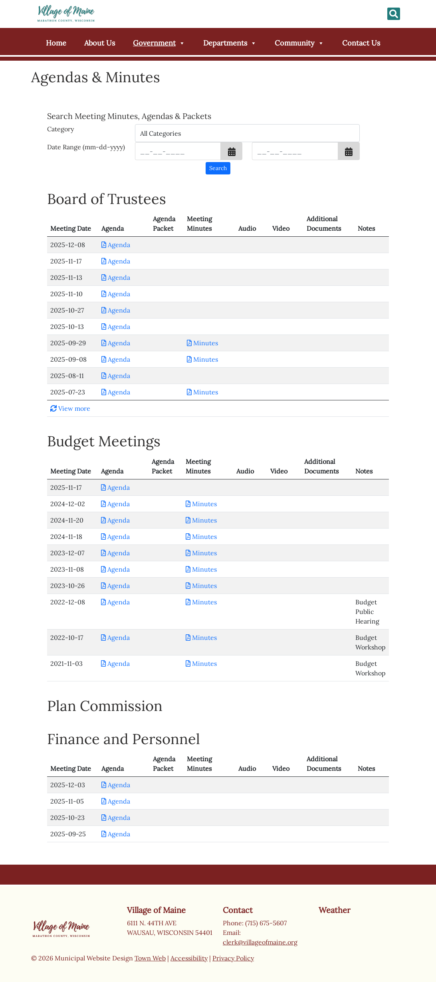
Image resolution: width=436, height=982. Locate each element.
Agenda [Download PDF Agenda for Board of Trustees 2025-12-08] (115, 245)
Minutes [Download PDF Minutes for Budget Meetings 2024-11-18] (201, 536)
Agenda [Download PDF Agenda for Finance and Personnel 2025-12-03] (115, 785)
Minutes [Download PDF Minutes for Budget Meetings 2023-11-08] (201, 569)
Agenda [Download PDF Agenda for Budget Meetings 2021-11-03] (115, 663)
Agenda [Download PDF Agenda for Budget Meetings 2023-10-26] (115, 586)
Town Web (150, 958)
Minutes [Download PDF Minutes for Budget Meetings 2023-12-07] (201, 553)
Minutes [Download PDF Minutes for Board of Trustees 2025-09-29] (202, 343)
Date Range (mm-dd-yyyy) (86, 147)
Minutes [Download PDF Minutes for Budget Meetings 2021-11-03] (201, 663)
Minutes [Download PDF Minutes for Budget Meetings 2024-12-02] (201, 504)
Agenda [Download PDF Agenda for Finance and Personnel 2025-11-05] (115, 801)
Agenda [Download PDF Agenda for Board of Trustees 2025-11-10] (115, 294)
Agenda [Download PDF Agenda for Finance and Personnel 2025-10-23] (115, 818)
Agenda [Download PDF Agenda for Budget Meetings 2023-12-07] (115, 553)
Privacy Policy (233, 958)
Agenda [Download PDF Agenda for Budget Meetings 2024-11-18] (115, 536)
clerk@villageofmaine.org (260, 942)
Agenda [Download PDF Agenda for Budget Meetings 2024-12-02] (115, 504)
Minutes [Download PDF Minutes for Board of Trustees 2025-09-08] (202, 359)
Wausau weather (358, 947)
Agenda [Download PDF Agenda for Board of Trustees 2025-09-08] (115, 359)
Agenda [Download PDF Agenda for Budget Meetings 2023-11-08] (115, 569)
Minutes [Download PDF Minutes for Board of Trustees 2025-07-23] (202, 392)
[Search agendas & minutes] (218, 168)
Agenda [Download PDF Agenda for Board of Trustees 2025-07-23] (115, 392)
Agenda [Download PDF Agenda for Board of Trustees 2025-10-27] (115, 310)
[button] (231, 151)
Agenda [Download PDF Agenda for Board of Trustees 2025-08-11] (115, 376)
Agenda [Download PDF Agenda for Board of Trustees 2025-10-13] (115, 327)
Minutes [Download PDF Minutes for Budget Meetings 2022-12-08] (201, 602)
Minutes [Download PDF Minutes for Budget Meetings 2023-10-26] (201, 586)
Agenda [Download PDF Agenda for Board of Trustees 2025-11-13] (115, 277)
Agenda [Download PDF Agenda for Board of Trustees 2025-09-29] (115, 343)
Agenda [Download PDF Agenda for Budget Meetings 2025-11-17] (115, 487)
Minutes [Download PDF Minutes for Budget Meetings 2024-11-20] (201, 520)
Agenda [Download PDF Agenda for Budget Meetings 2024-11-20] (115, 520)
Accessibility (189, 958)
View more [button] (70, 408)
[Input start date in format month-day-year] (178, 151)
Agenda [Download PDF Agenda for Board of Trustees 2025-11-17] (115, 261)
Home (56, 43)
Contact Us (361, 43)
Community (299, 43)
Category (60, 129)
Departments (230, 43)
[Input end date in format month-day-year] (295, 151)
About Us (99, 43)
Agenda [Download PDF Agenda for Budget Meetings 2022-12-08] (115, 602)
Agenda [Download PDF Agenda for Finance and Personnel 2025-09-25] (115, 834)
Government (159, 43)
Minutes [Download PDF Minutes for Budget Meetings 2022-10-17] (201, 637)
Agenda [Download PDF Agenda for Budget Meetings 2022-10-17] (115, 637)
